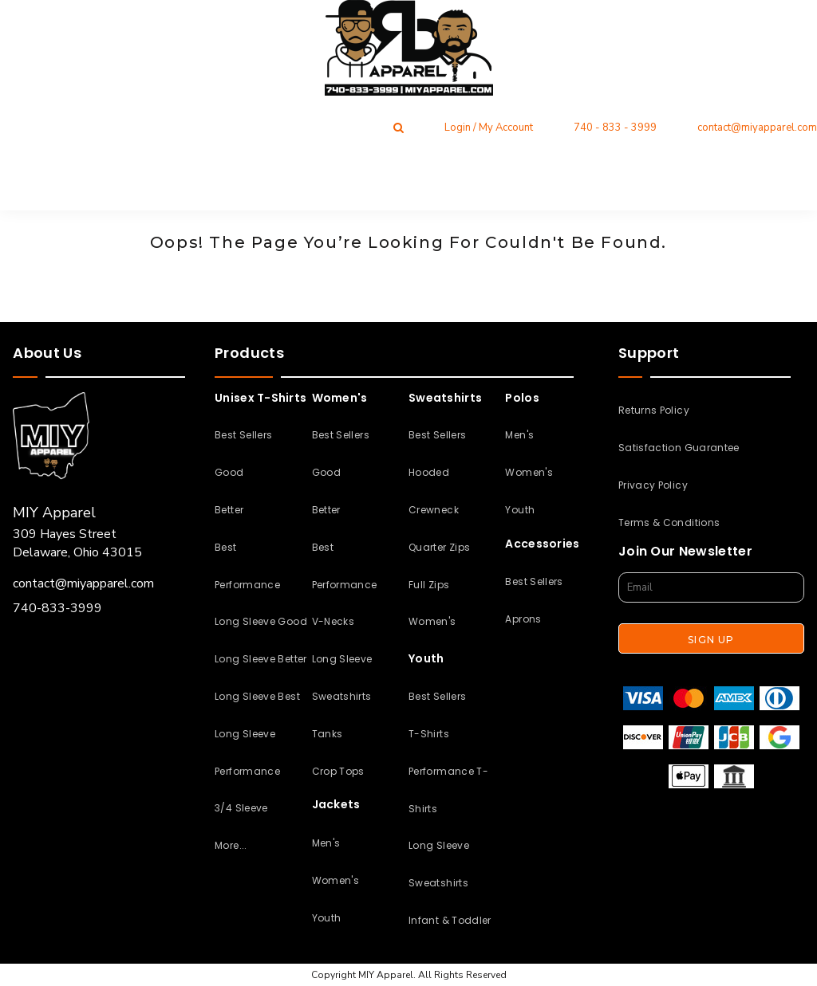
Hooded (428, 472)
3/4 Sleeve (241, 808)
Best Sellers (243, 435)
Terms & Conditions (669, 522)
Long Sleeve (342, 659)
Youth (326, 918)
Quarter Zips (439, 547)
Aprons (523, 619)
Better (229, 510)
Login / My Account (488, 127)
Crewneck (433, 510)
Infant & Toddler (449, 920)
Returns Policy (653, 410)
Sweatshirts (342, 696)
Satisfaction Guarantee (679, 447)
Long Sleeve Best (257, 696)
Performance (247, 584)
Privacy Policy (653, 485)
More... (231, 845)
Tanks (327, 733)
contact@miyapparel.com (757, 127)
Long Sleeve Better (260, 659)
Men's (326, 843)
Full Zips (428, 584)
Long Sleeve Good (261, 621)
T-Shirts (428, 733)
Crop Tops (338, 771)
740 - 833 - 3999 (615, 127)
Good (229, 472)
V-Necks (333, 621)
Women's (336, 880)
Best (225, 547)
